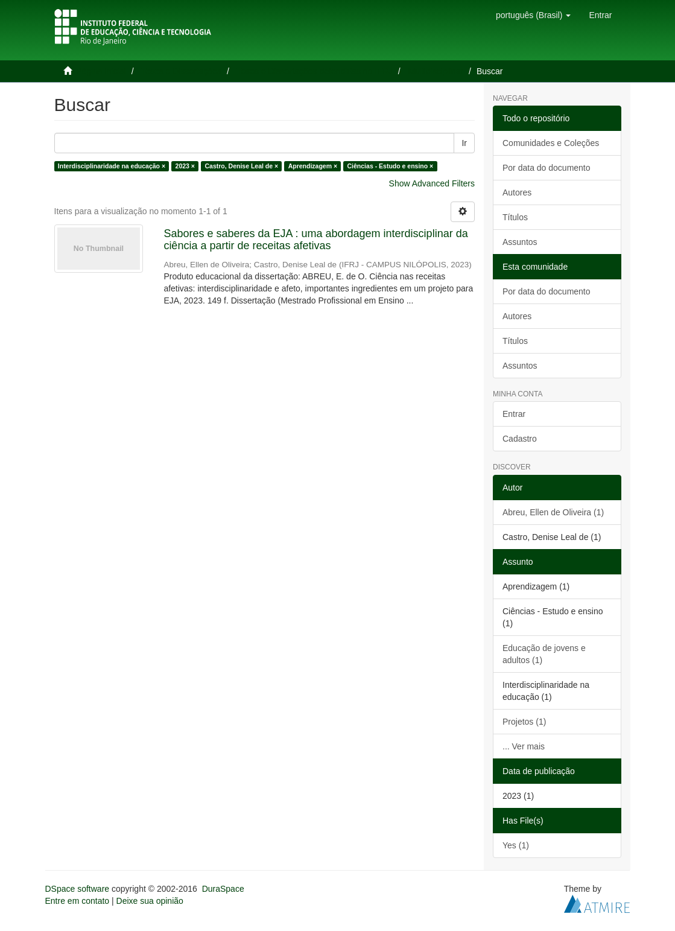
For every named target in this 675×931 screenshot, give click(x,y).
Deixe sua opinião (149, 901)
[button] (533, 15)
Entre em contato (77, 901)
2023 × (185, 166)
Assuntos (519, 242)
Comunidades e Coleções (550, 143)
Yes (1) (515, 845)
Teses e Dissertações (181, 71)
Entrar (513, 414)
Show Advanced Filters (432, 183)
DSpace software (77, 889)
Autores (516, 192)
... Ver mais (523, 746)
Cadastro (519, 438)
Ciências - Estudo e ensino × (390, 166)
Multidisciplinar (435, 71)
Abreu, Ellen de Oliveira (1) (553, 512)
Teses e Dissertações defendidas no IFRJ (314, 71)
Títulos (515, 217)
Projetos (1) (524, 721)
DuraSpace (223, 889)
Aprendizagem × (312, 166)
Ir (464, 143)
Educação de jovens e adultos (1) (544, 654)
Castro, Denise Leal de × (241, 166)
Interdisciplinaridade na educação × (111, 166)
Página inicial (101, 71)
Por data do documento (546, 168)
